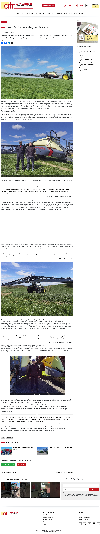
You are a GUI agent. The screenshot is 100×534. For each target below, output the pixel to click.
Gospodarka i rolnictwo (62, 13)
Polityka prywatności (84, 519)
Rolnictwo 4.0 (77, 13)
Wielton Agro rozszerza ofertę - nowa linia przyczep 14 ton (87, 58)
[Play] (15, 490)
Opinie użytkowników (41, 13)
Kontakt (81, 512)
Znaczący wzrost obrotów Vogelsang (64, 472)
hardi (3, 437)
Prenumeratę (21, 464)
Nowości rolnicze (31, 13)
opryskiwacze (10, 437)
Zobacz (95, 6)
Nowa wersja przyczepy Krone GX (9, 472)
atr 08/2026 (95, 4)
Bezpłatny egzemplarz (8, 464)
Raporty (70, 13)
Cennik (80, 515)
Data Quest (54, 531)
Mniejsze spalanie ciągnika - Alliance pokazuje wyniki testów (87, 63)
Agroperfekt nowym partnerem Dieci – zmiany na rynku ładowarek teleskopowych (88, 53)
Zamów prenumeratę (48, 5)
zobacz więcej (25, 479)
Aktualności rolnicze (20, 13)
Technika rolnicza (51, 13)
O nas (82, 13)
